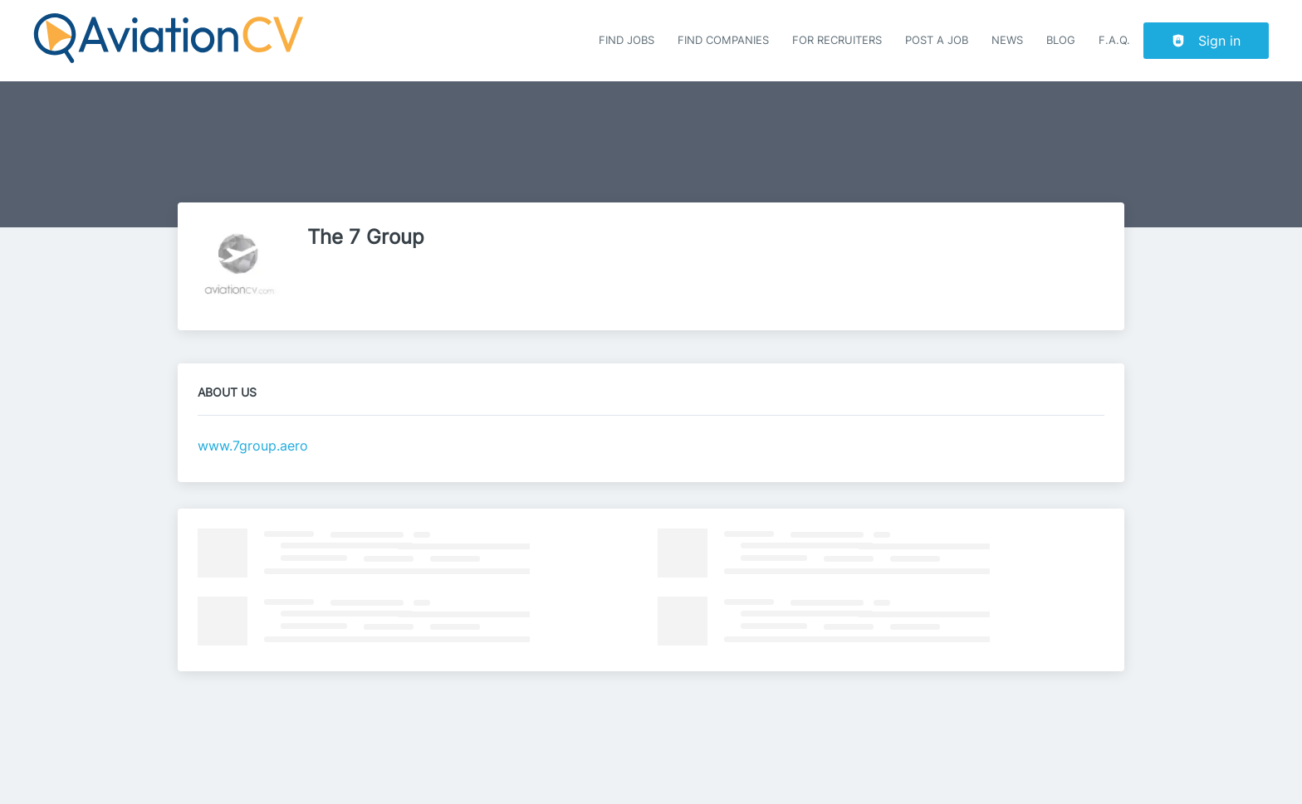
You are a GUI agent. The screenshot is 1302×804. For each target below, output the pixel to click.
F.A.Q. (1114, 40)
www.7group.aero (253, 445)
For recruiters (837, 40)
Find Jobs (626, 40)
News (1007, 40)
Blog (1060, 40)
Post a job (936, 40)
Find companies (723, 40)
